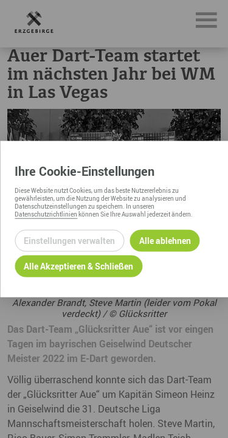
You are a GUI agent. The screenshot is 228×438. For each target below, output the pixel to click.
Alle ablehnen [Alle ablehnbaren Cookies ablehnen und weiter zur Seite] (165, 240)
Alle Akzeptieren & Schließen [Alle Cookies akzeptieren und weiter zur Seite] (78, 266)
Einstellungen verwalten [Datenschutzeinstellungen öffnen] (69, 240)
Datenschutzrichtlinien (46, 213)
